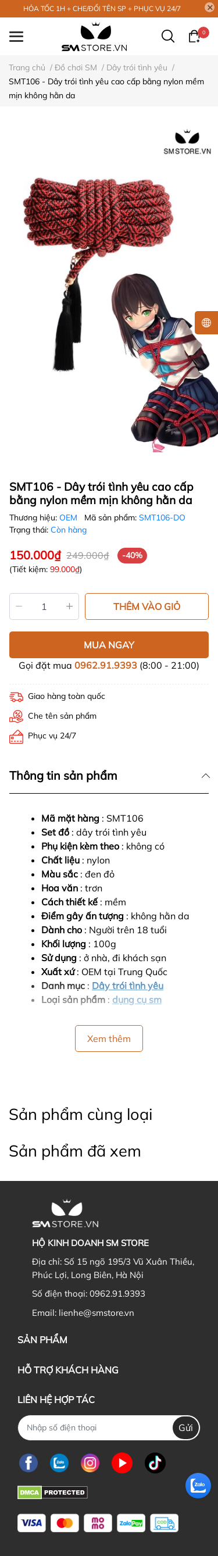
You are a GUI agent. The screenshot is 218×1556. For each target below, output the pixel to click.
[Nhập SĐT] (109, 1428)
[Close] (210, 7)
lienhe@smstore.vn (96, 1312)
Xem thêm (109, 1038)
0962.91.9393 (105, 665)
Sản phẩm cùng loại (80, 1114)
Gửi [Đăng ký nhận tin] (185, 1427)
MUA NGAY (109, 645)
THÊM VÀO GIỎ (146, 606)
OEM (69, 517)
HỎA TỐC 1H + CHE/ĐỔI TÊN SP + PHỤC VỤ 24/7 (102, 8)
